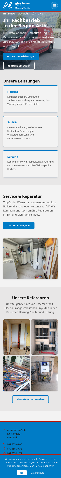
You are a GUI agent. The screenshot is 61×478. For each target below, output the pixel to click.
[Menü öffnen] (54, 5)
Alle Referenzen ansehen (30, 399)
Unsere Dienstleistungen (21, 56)
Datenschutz (37, 472)
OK (22, 472)
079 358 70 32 (14, 448)
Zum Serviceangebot (19, 225)
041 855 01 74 (14, 453)
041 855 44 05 (14, 444)
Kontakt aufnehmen (18, 65)
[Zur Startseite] (16, 5)
